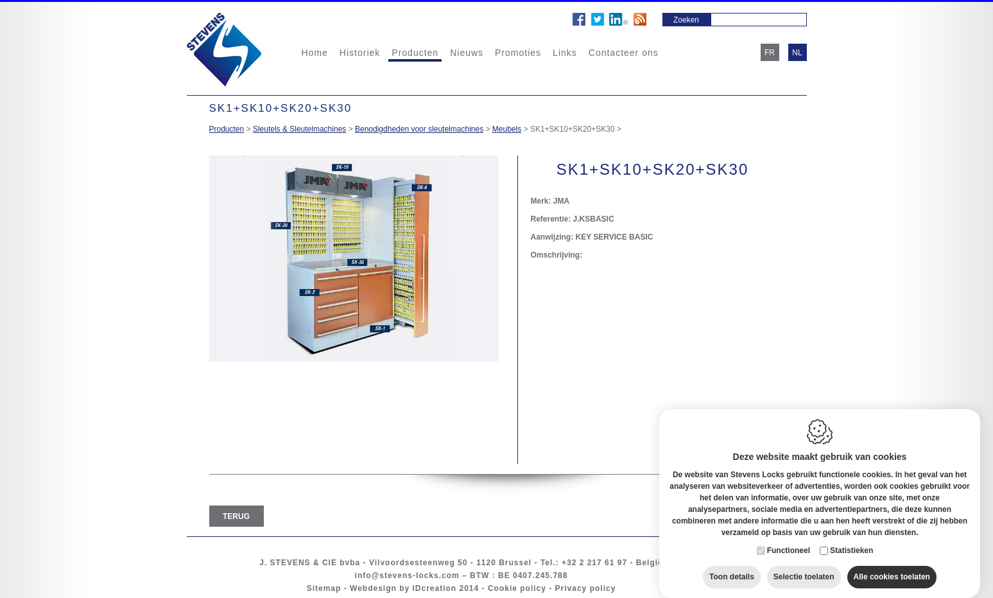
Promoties (518, 53)
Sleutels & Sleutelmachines (299, 129)
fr (769, 52)
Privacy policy (585, 588)
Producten (415, 53)
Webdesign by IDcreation (403, 588)
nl (797, 52)
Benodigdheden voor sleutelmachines (419, 129)
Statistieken (851, 537)
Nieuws (466, 53)
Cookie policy (517, 588)
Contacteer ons (624, 53)
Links (565, 53)
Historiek (360, 53)
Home (315, 53)
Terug (236, 516)
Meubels (506, 129)
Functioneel (788, 537)
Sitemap (324, 588)
